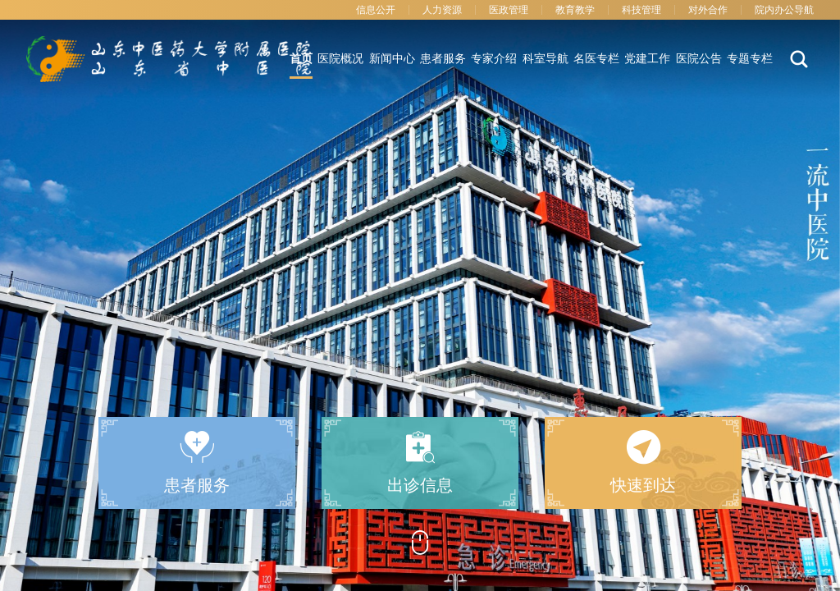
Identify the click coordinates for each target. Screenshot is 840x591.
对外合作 (708, 10)
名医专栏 (596, 59)
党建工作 (647, 59)
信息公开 (375, 10)
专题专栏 (750, 59)
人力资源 (442, 10)
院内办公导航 (784, 10)
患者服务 (443, 59)
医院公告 (699, 59)
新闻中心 (392, 59)
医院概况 (340, 59)
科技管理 (641, 10)
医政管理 (508, 10)
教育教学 (575, 10)
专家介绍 (494, 59)
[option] (420, 295)
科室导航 (545, 59)
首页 (301, 59)
